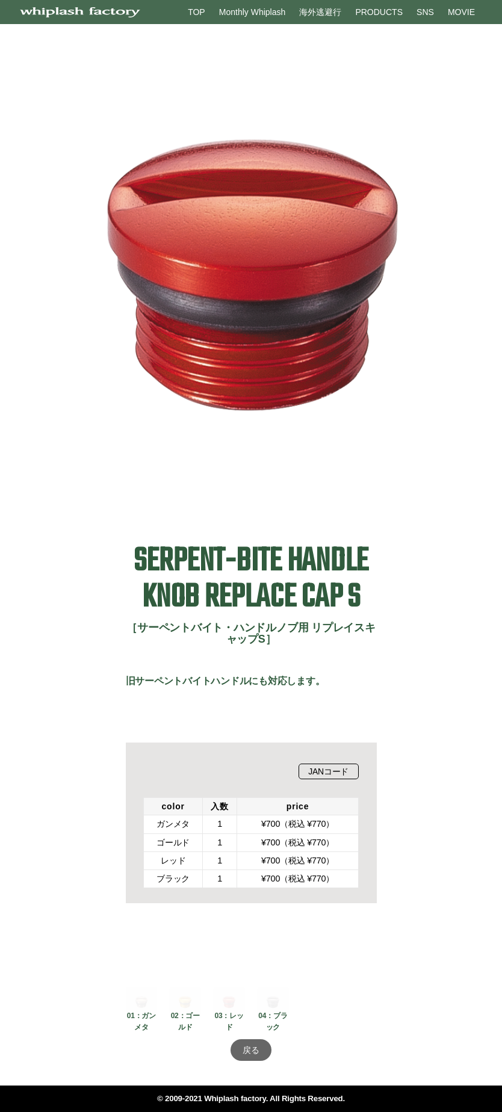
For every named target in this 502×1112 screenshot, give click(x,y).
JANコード (328, 771)
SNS (425, 12)
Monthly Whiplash (252, 12)
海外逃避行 (320, 12)
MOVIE (461, 12)
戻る (251, 1050)
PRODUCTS (379, 12)
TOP (196, 12)
